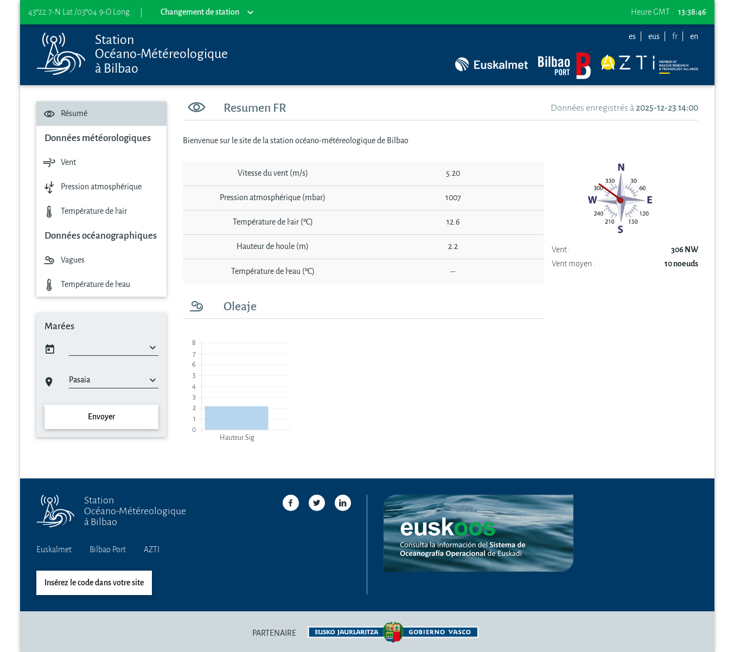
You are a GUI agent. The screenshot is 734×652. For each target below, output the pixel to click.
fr (675, 36)
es (632, 36)
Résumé (64, 113)
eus (654, 36)
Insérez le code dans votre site (94, 583)
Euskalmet (54, 550)
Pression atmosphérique (91, 187)
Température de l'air (84, 211)
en (694, 36)
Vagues (63, 260)
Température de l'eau (85, 284)
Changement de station (207, 12)
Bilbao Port (108, 550)
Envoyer (101, 417)
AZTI (151, 550)
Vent (58, 162)
